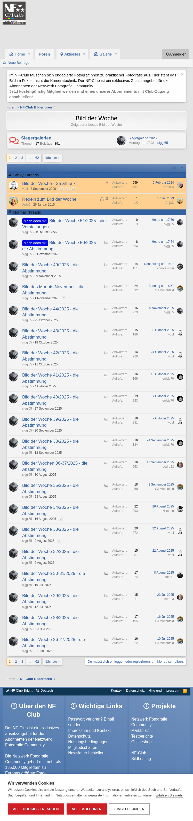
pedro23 (168, 466)
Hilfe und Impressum (163, 690)
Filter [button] (176, 168)
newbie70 (167, 378)
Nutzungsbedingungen (88, 742)
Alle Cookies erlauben (36, 809)
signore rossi (165, 268)
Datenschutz (135, 690)
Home (20, 54)
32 (67, 188)
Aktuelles (72, 54)
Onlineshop (141, 742)
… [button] (29, 158)
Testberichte (142, 736)
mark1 (169, 577)
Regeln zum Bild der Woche (49, 199)
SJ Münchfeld (164, 290)
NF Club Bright (19, 690)
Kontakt (116, 690)
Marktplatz (140, 730)
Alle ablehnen (87, 809)
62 (37, 158)
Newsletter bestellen (86, 753)
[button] (29, 54)
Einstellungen (130, 809)
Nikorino (168, 511)
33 (73, 188)
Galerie (105, 54)
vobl (25, 189)
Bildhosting (141, 758)
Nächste (51, 158)
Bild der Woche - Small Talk (49, 183)
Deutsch (44, 690)
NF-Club (138, 753)
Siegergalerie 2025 (142, 138)
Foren (44, 54)
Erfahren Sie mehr (169, 795)
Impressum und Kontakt (89, 730)
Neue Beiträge (18, 63)
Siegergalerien (36, 138)
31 (61, 188)
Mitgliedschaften (82, 747)
